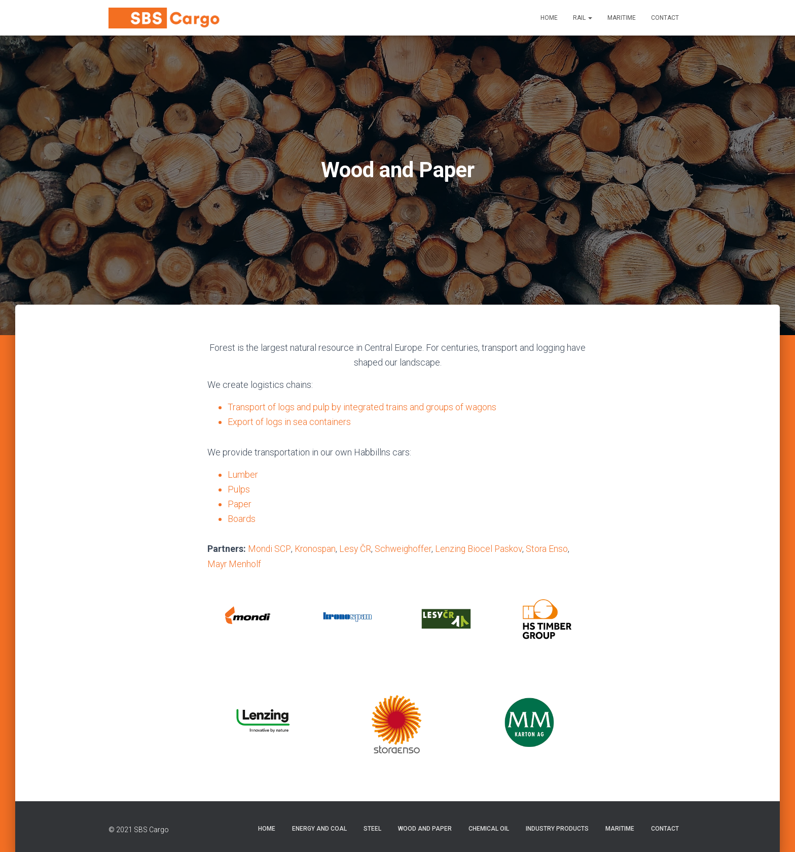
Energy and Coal (319, 828)
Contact (665, 17)
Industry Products (557, 828)
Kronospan (315, 548)
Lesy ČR (356, 548)
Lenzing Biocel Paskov (482, 548)
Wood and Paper (425, 828)
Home (549, 17)
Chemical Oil (488, 828)
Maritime (621, 17)
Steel (372, 828)
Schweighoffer (406, 548)
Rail (582, 17)
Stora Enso (551, 548)
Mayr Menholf (234, 563)
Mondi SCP (269, 548)
